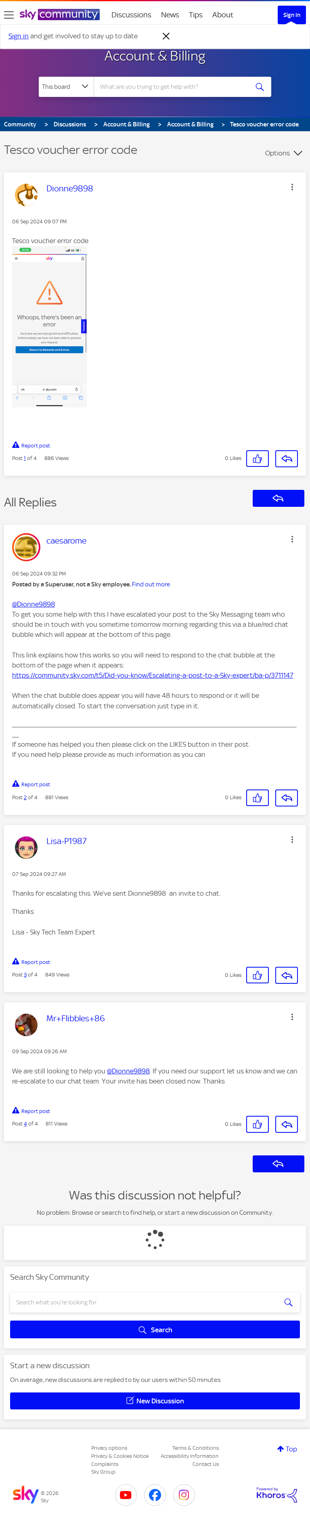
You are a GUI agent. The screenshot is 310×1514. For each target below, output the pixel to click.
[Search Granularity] (66, 87)
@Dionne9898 (33, 604)
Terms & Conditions (195, 1448)
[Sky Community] (60, 14)
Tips (196, 14)
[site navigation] (9, 15)
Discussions (131, 14)
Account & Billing (155, 56)
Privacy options (109, 1448)
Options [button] (277, 153)
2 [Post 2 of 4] (25, 797)
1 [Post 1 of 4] (25, 458)
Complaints (104, 1464)
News (170, 14)
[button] (292, 187)
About (223, 14)
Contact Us (206, 1464)
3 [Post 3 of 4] (25, 975)
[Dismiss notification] (166, 36)
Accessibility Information (190, 1456)
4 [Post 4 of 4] (25, 1124)
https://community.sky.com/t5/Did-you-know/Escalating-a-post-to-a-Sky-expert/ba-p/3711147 (152, 675)
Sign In (291, 15)
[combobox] (173, 87)
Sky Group (103, 1472)
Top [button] (291, 1449)
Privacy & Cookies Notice (120, 1456)
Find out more (151, 584)
